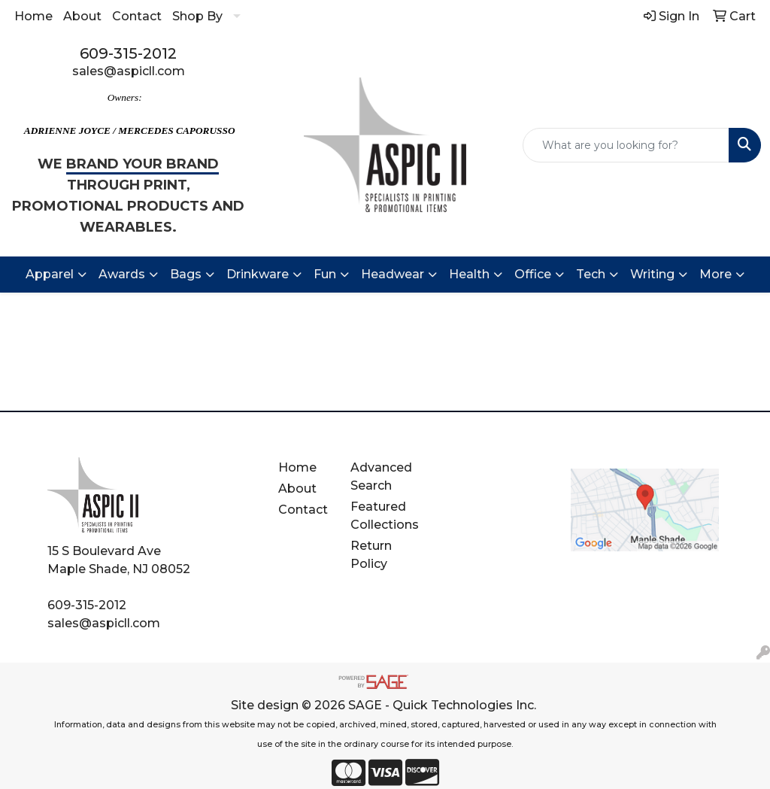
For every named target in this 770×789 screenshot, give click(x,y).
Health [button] (469, 274)
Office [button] (532, 274)
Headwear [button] (392, 274)
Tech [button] (590, 274)
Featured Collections (384, 515)
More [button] (715, 274)
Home (33, 16)
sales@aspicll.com (128, 71)
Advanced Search (381, 476)
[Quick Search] (626, 145)
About (82, 16)
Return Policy (371, 555)
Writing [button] (652, 274)
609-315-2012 (128, 53)
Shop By (197, 16)
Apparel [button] (50, 274)
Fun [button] (325, 274)
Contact (137, 16)
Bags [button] (186, 274)
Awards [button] (122, 274)
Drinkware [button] (257, 274)
